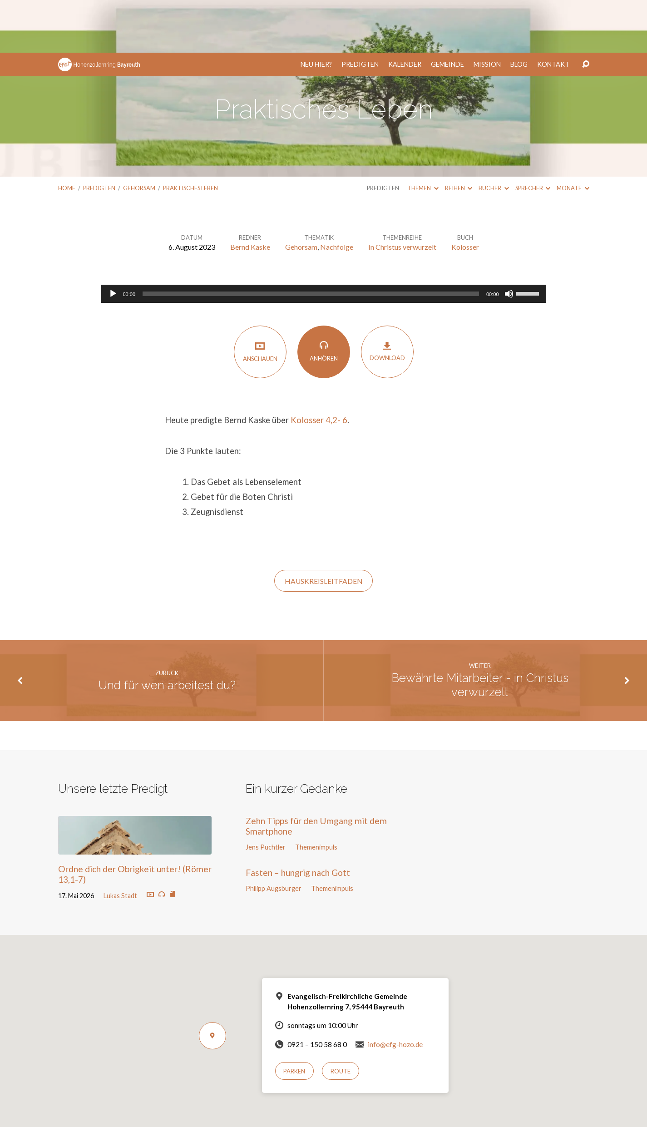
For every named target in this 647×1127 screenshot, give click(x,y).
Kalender (404, 12)
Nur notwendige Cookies (350, 1114)
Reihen (458, 135)
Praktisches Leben (190, 135)
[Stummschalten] (509, 241)
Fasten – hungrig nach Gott (298, 820)
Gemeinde (447, 12)
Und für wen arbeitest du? (167, 632)
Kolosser (465, 194)
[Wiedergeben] (113, 241)
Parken (294, 1018)
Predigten (360, 12)
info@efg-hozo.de (395, 992)
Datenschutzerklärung (386, 1100)
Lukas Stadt (120, 843)
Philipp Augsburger (273, 836)
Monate (573, 135)
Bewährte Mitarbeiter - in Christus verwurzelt (479, 632)
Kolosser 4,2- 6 (319, 367)
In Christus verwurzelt (402, 194)
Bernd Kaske (250, 194)
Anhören (324, 298)
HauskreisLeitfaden (324, 528)
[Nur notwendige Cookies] (635, 1103)
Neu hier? (316, 12)
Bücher (494, 135)
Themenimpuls (316, 794)
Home (66, 135)
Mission (487, 12)
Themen (422, 135)
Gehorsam (139, 135)
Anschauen (260, 299)
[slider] (311, 241)
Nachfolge (336, 194)
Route (341, 1018)
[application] (323, 241)
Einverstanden (287, 1114)
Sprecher (532, 135)
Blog (519, 12)
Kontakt (553, 12)
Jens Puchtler (266, 794)
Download (387, 298)
